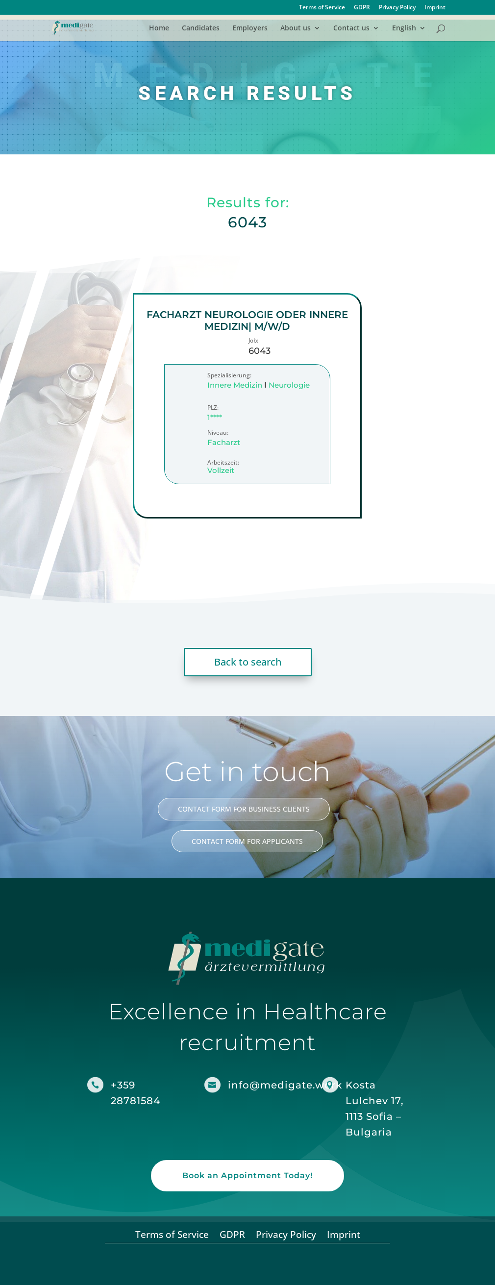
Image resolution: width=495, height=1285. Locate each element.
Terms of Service (322, 7)
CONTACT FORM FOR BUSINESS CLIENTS (244, 809)
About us (295, 28)
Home (159, 28)
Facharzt (224, 442)
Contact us (351, 28)
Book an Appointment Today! (247, 1175)
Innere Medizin (235, 385)
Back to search (247, 661)
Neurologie (289, 385)
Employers (250, 28)
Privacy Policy (397, 7)
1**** (215, 417)
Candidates (201, 28)
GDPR (362, 7)
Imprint (435, 7)
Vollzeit (221, 470)
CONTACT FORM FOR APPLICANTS (247, 841)
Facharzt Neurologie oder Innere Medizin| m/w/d (247, 320)
